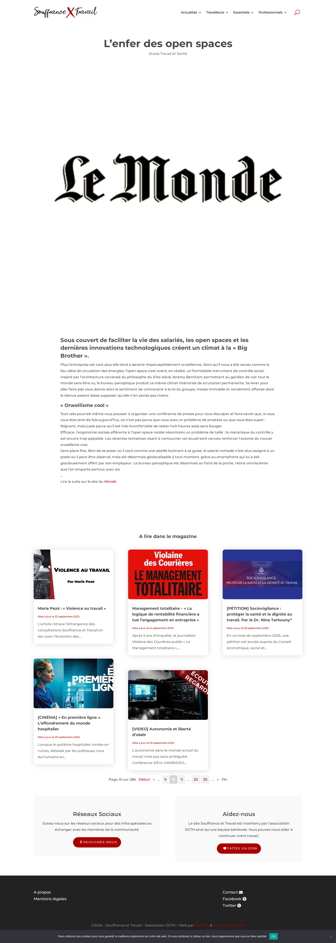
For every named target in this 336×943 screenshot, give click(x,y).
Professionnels (271, 12)
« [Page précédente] (154, 779)
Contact (230, 892)
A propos (42, 892)
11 (181, 779)
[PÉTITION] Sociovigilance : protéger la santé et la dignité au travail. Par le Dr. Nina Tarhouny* (259, 614)
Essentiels (241, 12)
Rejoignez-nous (100, 842)
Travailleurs (215, 12)
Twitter (229, 905)
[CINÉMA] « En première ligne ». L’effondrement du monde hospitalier (69, 723)
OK (274, 936)
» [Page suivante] (218, 779)
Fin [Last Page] (224, 779)
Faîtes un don (242, 848)
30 (205, 779)
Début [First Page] (144, 779)
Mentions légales (50, 899)
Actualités (189, 12)
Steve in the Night (229, 925)
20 (196, 779)
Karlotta (202, 925)
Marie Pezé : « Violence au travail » (72, 608)
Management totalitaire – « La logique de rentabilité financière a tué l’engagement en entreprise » (165, 614)
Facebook (232, 899)
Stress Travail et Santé (168, 54)
